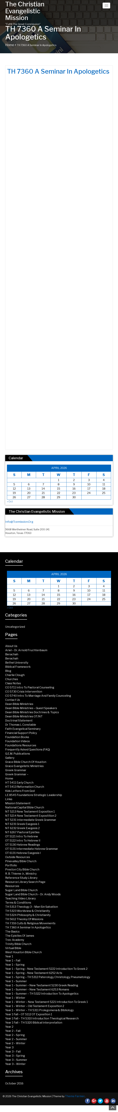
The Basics (12, 931)
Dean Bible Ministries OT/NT (24, 716)
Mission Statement (17, 803)
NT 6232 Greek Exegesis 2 (22, 828)
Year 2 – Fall (12, 1031)
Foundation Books (17, 737)
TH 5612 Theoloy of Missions (24, 919)
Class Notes (13, 683)
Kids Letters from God (20, 791)
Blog (8, 671)
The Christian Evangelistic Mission (24, 11)
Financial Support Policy (21, 733)
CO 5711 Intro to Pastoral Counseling (29, 687)
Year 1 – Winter (15, 997)
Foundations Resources (20, 745)
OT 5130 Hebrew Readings (22, 844)
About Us (11, 646)
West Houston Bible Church (23, 952)
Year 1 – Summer (16, 981)
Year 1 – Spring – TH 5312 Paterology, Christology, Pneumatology (47, 977)
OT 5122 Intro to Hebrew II (22, 840)
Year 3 (9, 1047)
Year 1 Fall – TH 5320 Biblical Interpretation (33, 1022)
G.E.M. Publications (17, 753)
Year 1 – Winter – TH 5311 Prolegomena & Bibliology (39, 1010)
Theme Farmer (75, 1096)
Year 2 (9, 1026)
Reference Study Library (21, 877)
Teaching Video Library (20, 898)
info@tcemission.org (19, 521)
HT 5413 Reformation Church (24, 786)
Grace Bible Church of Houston (25, 762)
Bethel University (16, 662)
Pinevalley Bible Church (20, 861)
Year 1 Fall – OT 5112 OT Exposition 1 (28, 1014)
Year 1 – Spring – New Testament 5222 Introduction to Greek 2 (46, 968)
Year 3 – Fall (13, 1051)
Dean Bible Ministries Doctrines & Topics (32, 712)
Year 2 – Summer (16, 1039)
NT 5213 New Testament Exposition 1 (30, 811)
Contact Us (12, 700)
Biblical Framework (18, 666)
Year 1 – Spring (15, 964)
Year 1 (9, 956)
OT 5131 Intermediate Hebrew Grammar (31, 848)
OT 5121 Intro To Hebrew (21, 836)
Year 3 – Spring (15, 1055)
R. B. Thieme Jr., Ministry (21, 873)
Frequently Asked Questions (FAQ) (27, 749)
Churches (11, 679)
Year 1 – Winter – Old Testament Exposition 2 (34, 1006)
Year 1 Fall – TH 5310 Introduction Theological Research (42, 1018)
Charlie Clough (15, 675)
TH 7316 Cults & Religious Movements (30, 923)
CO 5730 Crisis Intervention (23, 691)
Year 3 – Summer (16, 1059)
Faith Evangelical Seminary (23, 728)
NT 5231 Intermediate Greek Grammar (30, 820)
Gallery (9, 757)
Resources (12, 886)
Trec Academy (14, 939)
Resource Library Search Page (25, 882)
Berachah (11, 654)
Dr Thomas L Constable (20, 724)
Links (8, 799)
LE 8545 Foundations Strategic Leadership (33, 795)
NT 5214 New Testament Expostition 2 (30, 815)
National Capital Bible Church (24, 807)
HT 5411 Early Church (19, 782)
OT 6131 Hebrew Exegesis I (23, 853)
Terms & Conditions (18, 902)
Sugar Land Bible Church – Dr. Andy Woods (33, 894)
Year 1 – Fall (12, 960)
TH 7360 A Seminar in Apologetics (28, 927)
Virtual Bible (13, 948)
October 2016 (14, 1083)
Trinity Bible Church (18, 944)
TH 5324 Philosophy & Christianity (28, 915)
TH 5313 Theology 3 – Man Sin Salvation (31, 906)
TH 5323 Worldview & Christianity (27, 911)
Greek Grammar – (16, 774)
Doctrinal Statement (19, 720)
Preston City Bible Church (22, 869)
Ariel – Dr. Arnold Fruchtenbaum (26, 650)
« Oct (10, 501)
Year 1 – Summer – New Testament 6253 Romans (37, 989)
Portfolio (11, 865)
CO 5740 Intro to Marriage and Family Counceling (38, 695)
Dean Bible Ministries (19, 704)
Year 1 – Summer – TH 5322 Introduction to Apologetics (41, 993)
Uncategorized (15, 626)
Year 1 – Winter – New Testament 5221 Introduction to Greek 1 (46, 1002)
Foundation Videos (17, 741)
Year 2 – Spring (15, 1035)
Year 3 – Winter (15, 1064)
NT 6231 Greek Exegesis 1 (22, 824)
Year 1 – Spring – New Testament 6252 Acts (33, 973)
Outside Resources (17, 857)
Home (9, 45)
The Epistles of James (19, 935)
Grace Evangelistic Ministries (24, 766)
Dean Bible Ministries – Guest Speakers (31, 708)
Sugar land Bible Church (21, 890)
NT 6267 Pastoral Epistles (22, 832)
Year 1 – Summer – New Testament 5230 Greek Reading (41, 985)
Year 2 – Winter (15, 1043)
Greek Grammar (15, 770)
